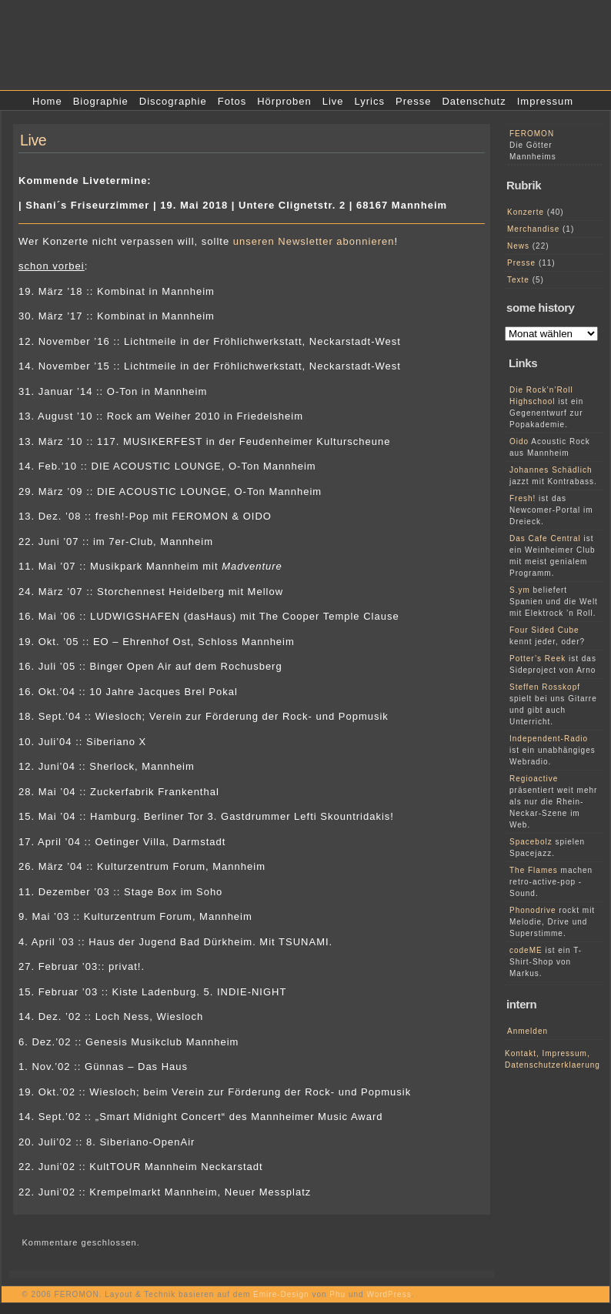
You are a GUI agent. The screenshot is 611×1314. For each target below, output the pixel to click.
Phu (337, 1294)
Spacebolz (531, 842)
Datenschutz (474, 101)
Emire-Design (281, 1294)
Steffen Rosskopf (544, 687)
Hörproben (284, 101)
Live (333, 101)
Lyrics (370, 101)
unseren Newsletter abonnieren (314, 241)
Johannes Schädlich (551, 470)
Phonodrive (532, 910)
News (518, 246)
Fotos (232, 101)
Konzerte (525, 212)
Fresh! (522, 498)
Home (47, 101)
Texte (518, 280)
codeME (526, 950)
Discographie (173, 101)
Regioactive (533, 778)
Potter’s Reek (537, 658)
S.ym (519, 590)
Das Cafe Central (545, 538)
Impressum (545, 101)
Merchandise (533, 229)
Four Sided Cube (544, 630)
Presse (413, 101)
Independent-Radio (548, 738)
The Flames (533, 870)
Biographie (101, 101)
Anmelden (527, 1031)
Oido (519, 441)
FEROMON (531, 133)
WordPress (388, 1294)
